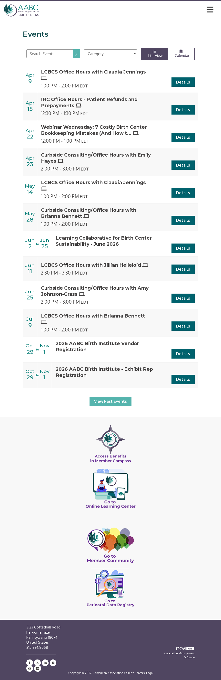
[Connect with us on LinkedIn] (45, 662)
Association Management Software (179, 653)
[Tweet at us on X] (37, 662)
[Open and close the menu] (127, 9)
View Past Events (110, 401)
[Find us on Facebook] (29, 662)
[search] (76, 53)
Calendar (181, 54)
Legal (149, 673)
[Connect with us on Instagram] (53, 662)
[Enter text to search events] (49, 53)
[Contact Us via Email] (37, 668)
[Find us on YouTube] (29, 668)
